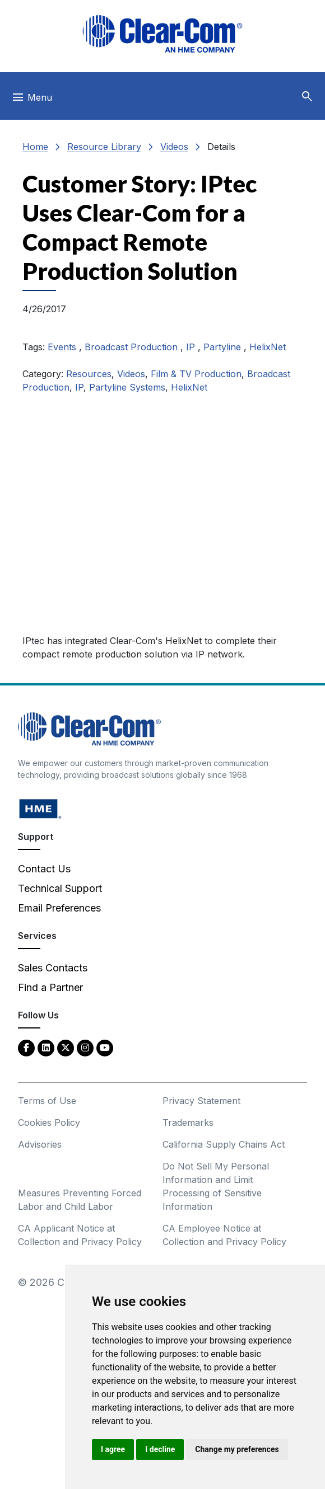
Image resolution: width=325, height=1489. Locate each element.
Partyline (223, 347)
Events (63, 347)
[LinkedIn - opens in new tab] (46, 1047)
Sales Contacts (52, 968)
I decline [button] (160, 1449)
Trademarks (187, 1122)
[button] (307, 97)
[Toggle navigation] (31, 100)
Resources (89, 373)
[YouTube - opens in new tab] (104, 1047)
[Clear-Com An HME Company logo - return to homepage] (89, 728)
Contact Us (44, 869)
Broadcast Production (132, 347)
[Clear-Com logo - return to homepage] (162, 34)
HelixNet (267, 347)
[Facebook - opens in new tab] (26, 1047)
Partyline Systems (127, 387)
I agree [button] (113, 1449)
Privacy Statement (201, 1100)
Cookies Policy (49, 1122)
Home (35, 146)
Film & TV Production (196, 373)
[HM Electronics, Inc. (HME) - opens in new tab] (40, 808)
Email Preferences (59, 908)
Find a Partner (50, 987)
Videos (174, 146)
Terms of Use (47, 1100)
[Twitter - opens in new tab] (65, 1047)
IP (192, 347)
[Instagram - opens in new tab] (85, 1047)
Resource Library (104, 146)
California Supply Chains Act (223, 1144)
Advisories (40, 1144)
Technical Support (60, 888)
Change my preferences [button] (236, 1449)
